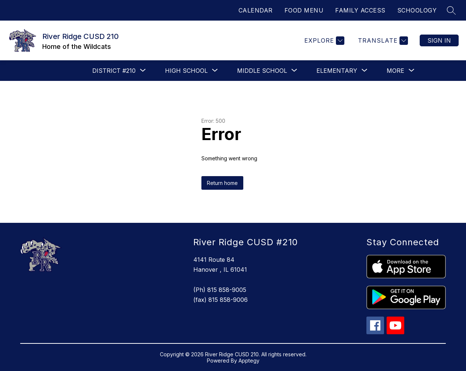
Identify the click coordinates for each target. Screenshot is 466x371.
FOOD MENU (304, 10)
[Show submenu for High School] (186, 70)
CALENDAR (256, 10)
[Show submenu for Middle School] (262, 70)
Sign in (439, 40)
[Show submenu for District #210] (114, 70)
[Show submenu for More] (395, 70)
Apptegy (249, 360)
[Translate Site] (382, 40)
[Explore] (323, 40)
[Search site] (451, 10)
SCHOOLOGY (417, 10)
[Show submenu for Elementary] (336, 70)
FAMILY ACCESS (360, 10)
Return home (222, 183)
